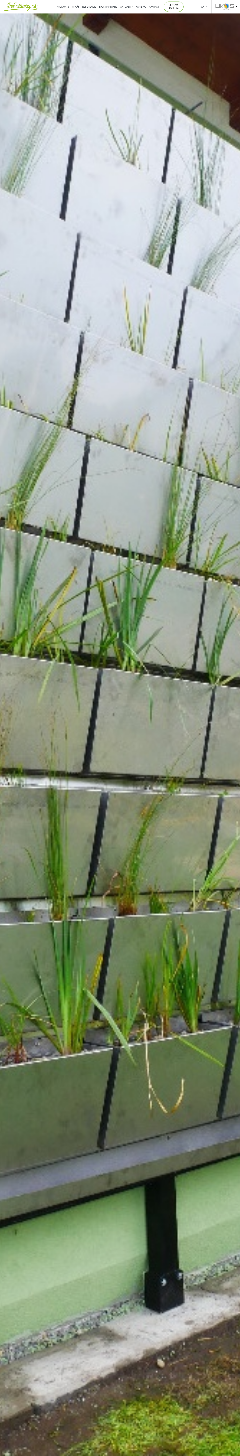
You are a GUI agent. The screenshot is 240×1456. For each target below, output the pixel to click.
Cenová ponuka (173, 6)
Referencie (89, 6)
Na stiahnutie (108, 6)
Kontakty (154, 6)
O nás (75, 6)
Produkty (62, 6)
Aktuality (126, 6)
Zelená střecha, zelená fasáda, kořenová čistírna (21, 6)
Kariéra (141, 6)
